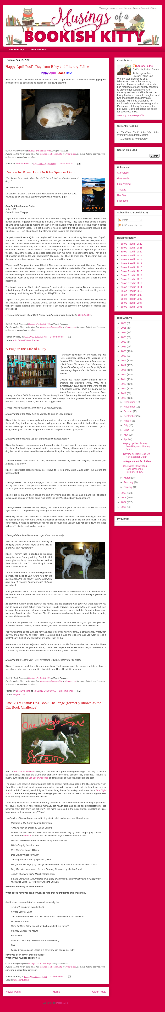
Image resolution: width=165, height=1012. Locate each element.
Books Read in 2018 (131, 259)
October (128, 411)
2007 (124, 502)
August (128, 420)
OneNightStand (21, 980)
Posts (123, 220)
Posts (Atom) (62, 1003)
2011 (124, 393)
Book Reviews (38, 49)
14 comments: (57, 336)
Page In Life (19, 694)
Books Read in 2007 (131, 302)
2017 (124, 365)
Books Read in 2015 (131, 271)
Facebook (122, 200)
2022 (124, 341)
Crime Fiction (24, 340)
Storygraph (123, 172)
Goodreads (123, 178)
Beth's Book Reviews (24, 771)
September (130, 416)
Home (56, 991)
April (126, 439)
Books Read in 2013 (131, 279)
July (126, 425)
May (126, 434)
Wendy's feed (70, 154)
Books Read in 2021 (131, 247)
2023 (124, 337)
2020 (124, 351)
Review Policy (16, 49)
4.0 (14, 340)
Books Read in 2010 (131, 291)
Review (36, 340)
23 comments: (66, 691)
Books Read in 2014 (131, 275)
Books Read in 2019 (131, 255)
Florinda (27, 835)
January (128, 487)
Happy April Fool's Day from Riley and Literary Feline (47, 66)
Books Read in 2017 (131, 263)
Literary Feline (144, 66)
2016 (124, 369)
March (127, 477)
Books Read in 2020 (131, 251)
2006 (124, 507)
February (129, 482)
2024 (124, 332)
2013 (124, 384)
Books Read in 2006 (131, 306)
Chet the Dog (84, 315)
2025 (124, 327)
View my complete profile (130, 115)
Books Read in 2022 (131, 243)
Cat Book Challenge (38, 777)
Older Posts (99, 991)
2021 (124, 346)
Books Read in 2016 (131, 267)
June (127, 430)
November (129, 406)
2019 (124, 355)
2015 (124, 374)
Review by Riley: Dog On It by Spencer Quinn (41, 172)
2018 (124, 360)
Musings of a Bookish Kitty (39, 151)
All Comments (128, 225)
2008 (124, 497)
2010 (124, 398)
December (129, 402)
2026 (124, 323)
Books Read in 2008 (131, 298)
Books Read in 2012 (131, 283)
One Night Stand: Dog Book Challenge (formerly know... (135, 469)
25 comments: (66, 163)
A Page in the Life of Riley (26, 349)
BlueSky (121, 195)
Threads (121, 189)
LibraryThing (124, 184)
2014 (124, 379)
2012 (124, 388)
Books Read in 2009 (131, 295)
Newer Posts (13, 991)
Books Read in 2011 (131, 287)
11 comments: (57, 976)
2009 (124, 493)
